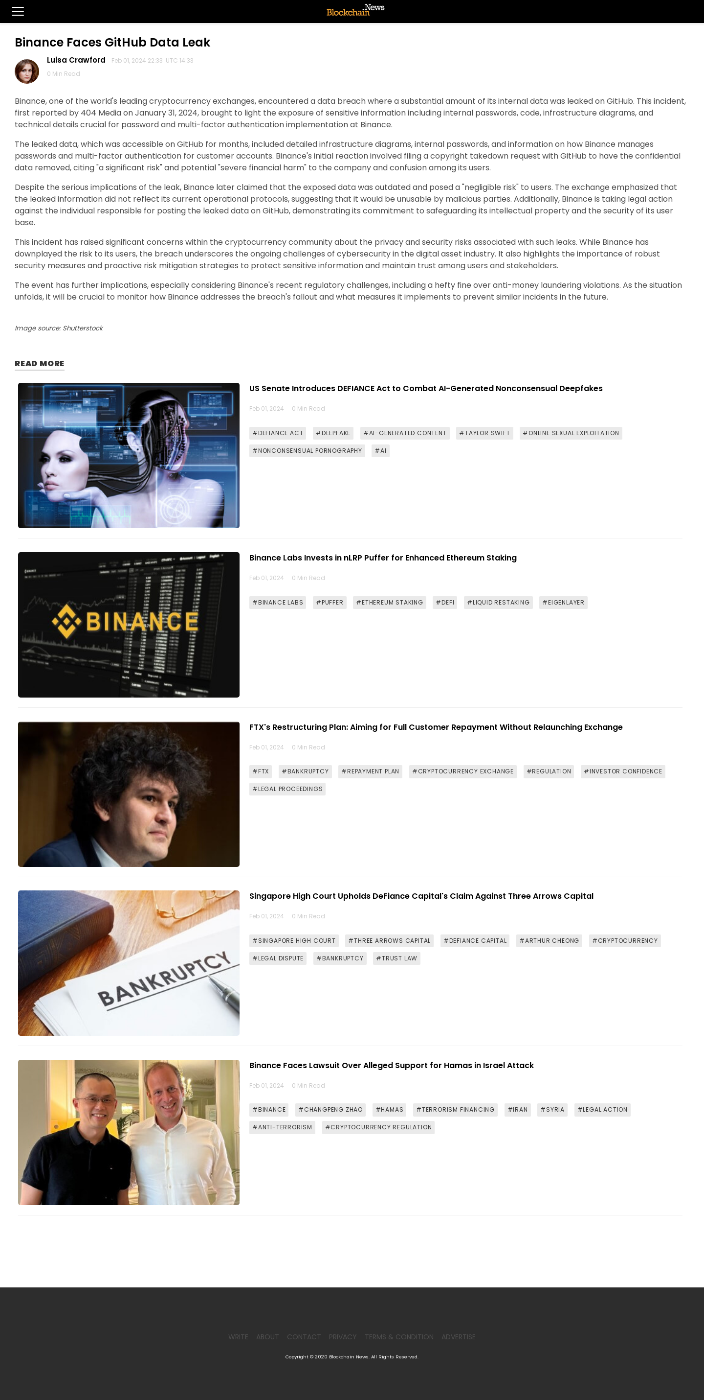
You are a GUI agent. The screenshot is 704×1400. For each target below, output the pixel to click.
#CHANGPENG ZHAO (330, 1109)
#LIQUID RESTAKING (498, 602)
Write (238, 1337)
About (267, 1337)
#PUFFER (330, 602)
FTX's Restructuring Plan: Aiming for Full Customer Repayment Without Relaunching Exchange (436, 727)
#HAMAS (389, 1109)
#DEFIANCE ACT (277, 433)
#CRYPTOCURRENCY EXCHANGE (463, 771)
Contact (304, 1337)
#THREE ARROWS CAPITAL (389, 940)
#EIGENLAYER (563, 602)
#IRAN (517, 1109)
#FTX (260, 771)
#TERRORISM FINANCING (455, 1109)
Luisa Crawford (78, 60)
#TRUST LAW (397, 958)
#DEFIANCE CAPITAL (475, 940)
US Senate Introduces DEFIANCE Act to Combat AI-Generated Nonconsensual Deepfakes (426, 388)
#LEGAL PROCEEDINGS (287, 789)
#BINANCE (269, 1109)
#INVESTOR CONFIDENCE (623, 771)
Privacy (343, 1337)
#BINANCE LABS (277, 602)
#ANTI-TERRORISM (282, 1127)
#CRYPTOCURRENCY (625, 940)
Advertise (458, 1337)
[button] (12, 11)
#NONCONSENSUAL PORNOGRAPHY (307, 450)
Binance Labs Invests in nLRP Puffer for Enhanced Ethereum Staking (383, 557)
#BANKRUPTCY (305, 771)
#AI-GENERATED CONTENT (405, 433)
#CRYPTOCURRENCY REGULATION (378, 1127)
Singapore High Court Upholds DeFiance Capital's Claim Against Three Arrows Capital (421, 896)
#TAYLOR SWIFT (484, 433)
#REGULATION (549, 771)
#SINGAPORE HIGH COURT (294, 940)
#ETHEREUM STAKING (389, 602)
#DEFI (445, 602)
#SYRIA (552, 1109)
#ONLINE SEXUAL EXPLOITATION (571, 433)
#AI (380, 450)
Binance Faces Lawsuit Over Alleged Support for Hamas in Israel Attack (391, 1065)
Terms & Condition (399, 1337)
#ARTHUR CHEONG (549, 940)
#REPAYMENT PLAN (370, 771)
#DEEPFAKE (333, 433)
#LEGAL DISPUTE (278, 958)
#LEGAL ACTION (602, 1109)
